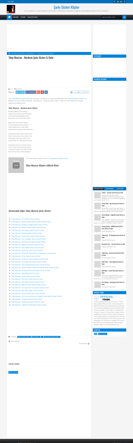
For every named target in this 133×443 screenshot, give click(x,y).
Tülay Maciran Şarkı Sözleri (21, 99)
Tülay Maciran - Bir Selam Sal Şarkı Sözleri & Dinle (28, 242)
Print (80, 92)
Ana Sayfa (11, 1)
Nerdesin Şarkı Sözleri (75, 99)
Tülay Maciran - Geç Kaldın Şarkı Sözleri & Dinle (27, 248)
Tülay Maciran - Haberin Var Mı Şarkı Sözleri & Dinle (28, 305)
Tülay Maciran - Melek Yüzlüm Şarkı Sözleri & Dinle (28, 227)
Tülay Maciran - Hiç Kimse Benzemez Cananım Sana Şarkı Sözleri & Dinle (36, 296)
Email (73, 92)
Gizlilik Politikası (33, 17)
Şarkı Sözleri (35, 337)
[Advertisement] (49, 73)
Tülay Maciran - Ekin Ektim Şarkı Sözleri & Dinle (27, 290)
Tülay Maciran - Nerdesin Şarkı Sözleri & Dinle (27, 250)
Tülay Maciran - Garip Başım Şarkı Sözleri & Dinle (28, 236)
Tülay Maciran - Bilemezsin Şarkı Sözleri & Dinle (27, 245)
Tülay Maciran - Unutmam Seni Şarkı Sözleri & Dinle (29, 262)
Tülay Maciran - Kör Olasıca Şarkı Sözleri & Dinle (27, 230)
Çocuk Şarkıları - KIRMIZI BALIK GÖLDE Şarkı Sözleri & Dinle (112, 143)
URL (87, 92)
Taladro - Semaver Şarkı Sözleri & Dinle (112, 109)
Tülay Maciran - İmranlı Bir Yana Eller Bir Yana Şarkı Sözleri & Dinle (33, 253)
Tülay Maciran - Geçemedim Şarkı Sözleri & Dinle (28, 293)
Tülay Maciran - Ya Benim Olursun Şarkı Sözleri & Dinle (29, 259)
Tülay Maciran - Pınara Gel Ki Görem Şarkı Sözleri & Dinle (30, 270)
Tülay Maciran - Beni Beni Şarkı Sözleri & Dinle (27, 279)
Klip (95, 250)
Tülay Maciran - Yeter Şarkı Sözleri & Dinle (25, 256)
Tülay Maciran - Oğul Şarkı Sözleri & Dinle (25, 273)
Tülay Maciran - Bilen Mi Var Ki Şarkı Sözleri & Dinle (28, 285)
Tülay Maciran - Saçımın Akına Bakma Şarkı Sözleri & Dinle (31, 222)
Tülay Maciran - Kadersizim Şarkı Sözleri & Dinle (27, 302)
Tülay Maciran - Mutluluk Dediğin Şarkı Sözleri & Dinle (29, 225)
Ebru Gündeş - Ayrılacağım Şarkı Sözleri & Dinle (113, 199)
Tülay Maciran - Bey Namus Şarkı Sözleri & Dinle (27, 282)
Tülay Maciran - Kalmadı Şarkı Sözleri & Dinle (26, 233)
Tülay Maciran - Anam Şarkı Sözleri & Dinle (25, 276)
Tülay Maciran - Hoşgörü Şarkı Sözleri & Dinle (26, 299)
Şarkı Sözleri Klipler (66, 7)
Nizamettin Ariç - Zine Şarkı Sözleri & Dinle (113, 160)
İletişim (23, 17)
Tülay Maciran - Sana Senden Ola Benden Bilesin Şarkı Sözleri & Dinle (35, 268)
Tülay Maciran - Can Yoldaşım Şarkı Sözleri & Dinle (28, 239)
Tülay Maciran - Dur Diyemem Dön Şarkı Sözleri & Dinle (30, 288)
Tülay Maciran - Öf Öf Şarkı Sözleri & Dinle (25, 219)
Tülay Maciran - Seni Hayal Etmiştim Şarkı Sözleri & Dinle (30, 265)
